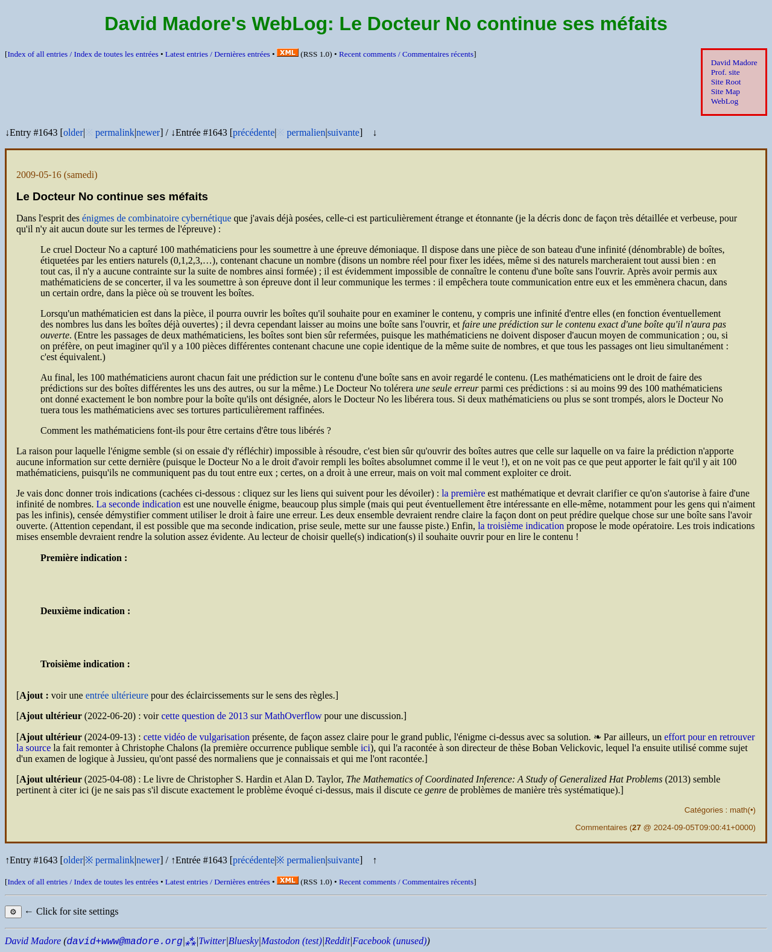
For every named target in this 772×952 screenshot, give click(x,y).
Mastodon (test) (291, 941)
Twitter (212, 941)
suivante (343, 132)
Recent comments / (406, 54)
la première (463, 493)
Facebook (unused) (389, 941)
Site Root (726, 81)
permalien (305, 132)
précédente (253, 132)
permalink (114, 132)
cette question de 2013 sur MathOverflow (241, 716)
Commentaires (601, 827)
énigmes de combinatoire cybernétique (156, 218)
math (739, 809)
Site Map (725, 91)
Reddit (337, 941)
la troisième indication (521, 526)
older (73, 132)
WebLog (724, 101)
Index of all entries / (82, 54)
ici (365, 748)
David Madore (734, 62)
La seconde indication (138, 504)
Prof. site (725, 72)
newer (148, 132)
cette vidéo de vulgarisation (197, 737)
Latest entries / (217, 54)
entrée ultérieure (117, 695)
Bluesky (244, 941)
